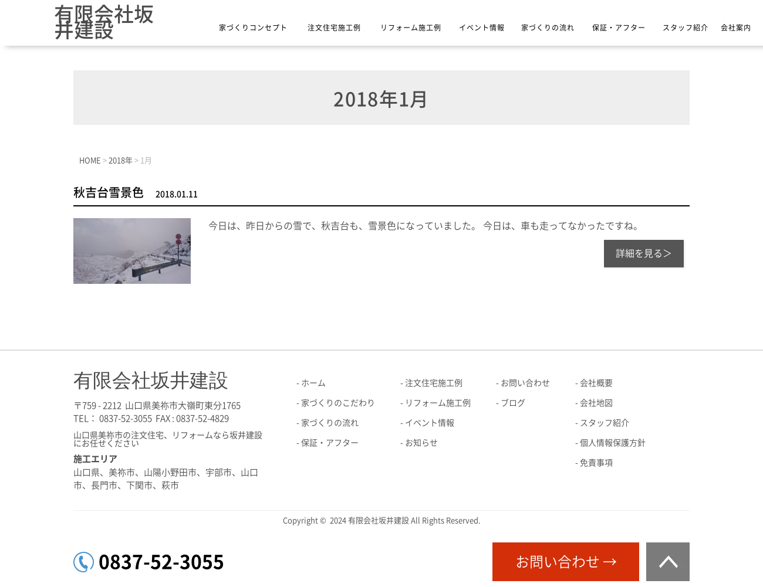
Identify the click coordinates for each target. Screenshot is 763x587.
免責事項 (596, 463)
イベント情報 (482, 27)
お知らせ (421, 443)
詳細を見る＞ (644, 253)
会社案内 (736, 27)
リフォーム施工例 (410, 27)
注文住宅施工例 (334, 27)
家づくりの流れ (548, 27)
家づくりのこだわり (338, 403)
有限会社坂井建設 (104, 22)
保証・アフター (619, 27)
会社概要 (596, 383)
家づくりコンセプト (253, 27)
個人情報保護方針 (613, 443)
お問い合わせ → (566, 562)
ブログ (513, 403)
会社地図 (596, 403)
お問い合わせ (525, 383)
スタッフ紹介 (685, 27)
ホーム (313, 383)
